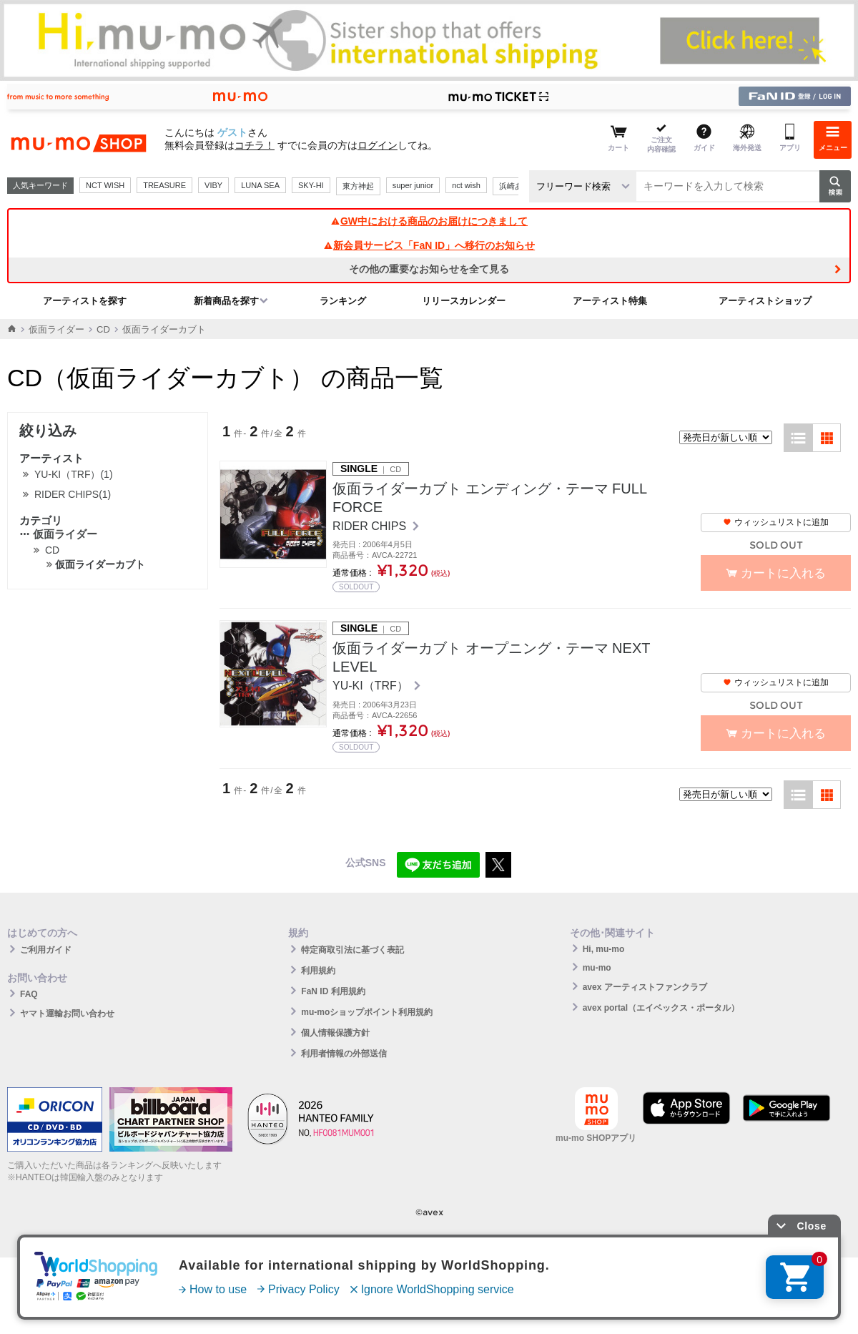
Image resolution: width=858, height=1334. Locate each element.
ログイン (378, 145)
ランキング (343, 300)
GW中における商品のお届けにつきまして (429, 221)
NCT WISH (105, 185)
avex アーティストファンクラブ (645, 987)
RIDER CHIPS (371, 526)
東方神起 (358, 186)
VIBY (213, 185)
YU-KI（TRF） (371, 686)
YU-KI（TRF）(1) (73, 474)
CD (103, 329)
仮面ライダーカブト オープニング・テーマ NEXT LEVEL (491, 657)
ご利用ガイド (46, 950)
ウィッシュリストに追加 (776, 522)
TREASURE (164, 185)
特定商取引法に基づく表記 (352, 950)
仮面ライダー (56, 329)
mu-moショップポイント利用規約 (367, 1012)
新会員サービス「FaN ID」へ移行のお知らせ (429, 245)
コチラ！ (255, 145)
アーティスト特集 (610, 300)
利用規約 (318, 971)
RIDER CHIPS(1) (72, 494)
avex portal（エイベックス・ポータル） (661, 1008)
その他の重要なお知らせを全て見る (429, 269)
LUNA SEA (260, 185)
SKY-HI (311, 185)
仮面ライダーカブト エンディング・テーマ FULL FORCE (489, 498)
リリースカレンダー (464, 300)
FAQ (29, 994)
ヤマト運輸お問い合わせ (67, 1014)
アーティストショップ (765, 300)
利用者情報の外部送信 (344, 1054)
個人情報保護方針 (335, 1033)
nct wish (466, 185)
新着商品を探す (226, 300)
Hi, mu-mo (604, 949)
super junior (413, 185)
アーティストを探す (85, 300)
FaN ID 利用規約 (333, 991)
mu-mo (597, 968)
